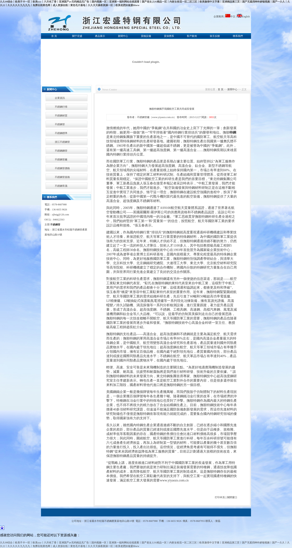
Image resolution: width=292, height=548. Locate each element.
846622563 (58, 219)
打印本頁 (220, 497)
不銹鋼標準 (61, 133)
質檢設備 (146, 36)
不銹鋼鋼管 (61, 150)
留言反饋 (215, 36)
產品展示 (100, 36)
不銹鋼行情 (61, 106)
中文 (230, 16)
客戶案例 (192, 36)
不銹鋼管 (60, 124)
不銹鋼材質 (61, 115)
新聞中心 (123, 36)
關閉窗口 (232, 497)
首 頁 (54, 36)
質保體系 (169, 36)
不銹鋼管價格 (62, 168)
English (243, 16)
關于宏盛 (77, 36)
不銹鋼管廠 (61, 159)
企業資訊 (60, 97)
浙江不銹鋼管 (62, 141)
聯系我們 (238, 36)
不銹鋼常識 (61, 185)
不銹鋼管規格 (62, 177)
